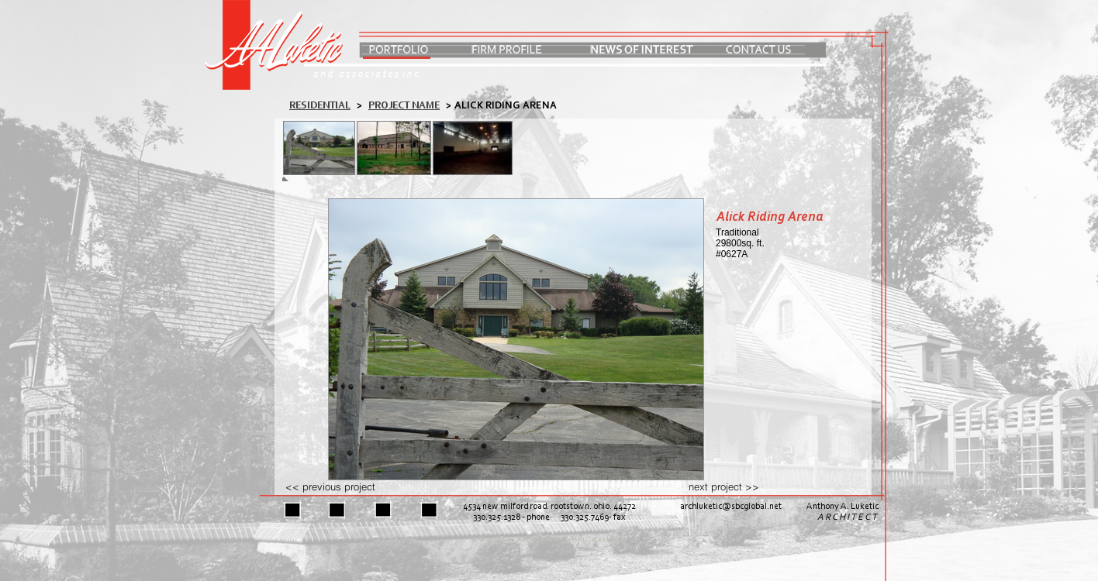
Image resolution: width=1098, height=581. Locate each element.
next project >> (724, 486)
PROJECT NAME (404, 106)
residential (319, 106)
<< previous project (330, 486)
